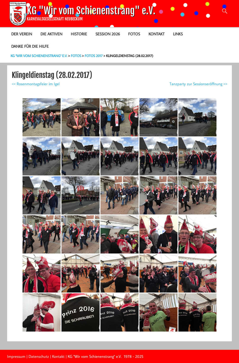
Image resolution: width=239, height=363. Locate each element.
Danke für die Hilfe (30, 46)
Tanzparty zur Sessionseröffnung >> (198, 83)
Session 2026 (107, 33)
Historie (79, 33)
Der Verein (21, 33)
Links (178, 33)
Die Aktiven (51, 33)
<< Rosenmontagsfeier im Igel (36, 83)
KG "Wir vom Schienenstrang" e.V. (91, 11)
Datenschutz (39, 356)
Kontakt (157, 33)
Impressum (16, 356)
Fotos (134, 33)
